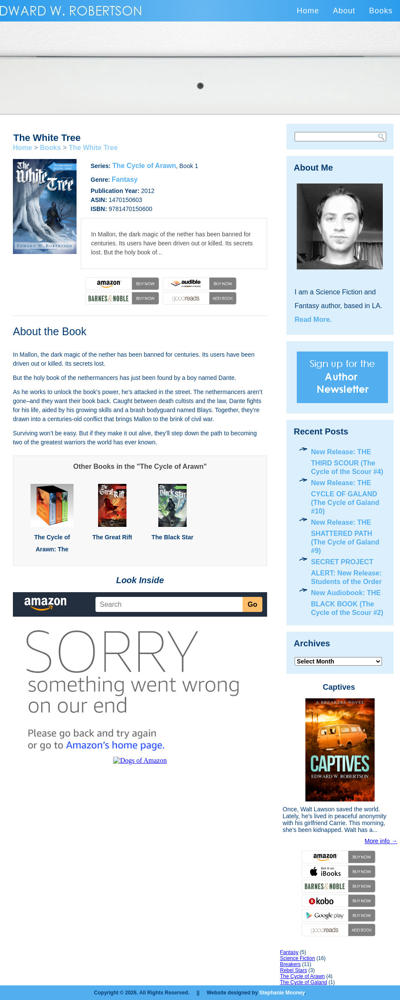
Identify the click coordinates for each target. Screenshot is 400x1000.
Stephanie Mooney (282, 993)
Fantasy (125, 179)
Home (308, 10)
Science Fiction (297, 958)
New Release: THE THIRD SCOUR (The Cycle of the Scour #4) (347, 461)
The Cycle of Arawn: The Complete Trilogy (52, 549)
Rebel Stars (293, 970)
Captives (339, 687)
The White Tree (93, 147)
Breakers (290, 964)
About (344, 10)
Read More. (313, 319)
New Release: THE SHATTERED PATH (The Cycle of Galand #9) (345, 536)
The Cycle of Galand (303, 982)
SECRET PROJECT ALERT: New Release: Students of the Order (346, 571)
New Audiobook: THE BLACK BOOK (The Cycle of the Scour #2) (347, 602)
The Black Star (172, 537)
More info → (381, 841)
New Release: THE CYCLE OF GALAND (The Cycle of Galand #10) (345, 497)
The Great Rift (112, 537)
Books (381, 10)
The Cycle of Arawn (144, 165)
